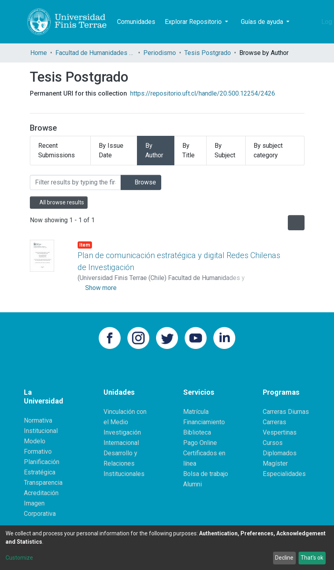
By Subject (225, 150)
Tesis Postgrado (207, 53)
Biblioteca (197, 432)
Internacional (121, 443)
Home (38, 53)
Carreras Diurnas (286, 411)
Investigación (122, 432)
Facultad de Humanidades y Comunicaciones (95, 53)
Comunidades (136, 21)
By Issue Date (111, 150)
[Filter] (75, 182)
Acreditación (41, 493)
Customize (19, 557)
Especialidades (284, 474)
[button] (313, 22)
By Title (188, 150)
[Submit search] (301, 22)
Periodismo (159, 53)
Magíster (275, 463)
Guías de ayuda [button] (263, 21)
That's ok (312, 557)
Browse (141, 182)
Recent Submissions (56, 150)
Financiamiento (204, 422)
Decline (284, 557)
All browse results (58, 202)
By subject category (268, 150)
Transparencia (43, 482)
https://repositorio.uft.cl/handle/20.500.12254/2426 (202, 93)
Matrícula (196, 411)
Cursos (273, 443)
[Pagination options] (296, 222)
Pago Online (200, 443)
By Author (154, 150)
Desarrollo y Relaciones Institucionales (124, 463)
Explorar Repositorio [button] (194, 21)
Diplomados (280, 453)
